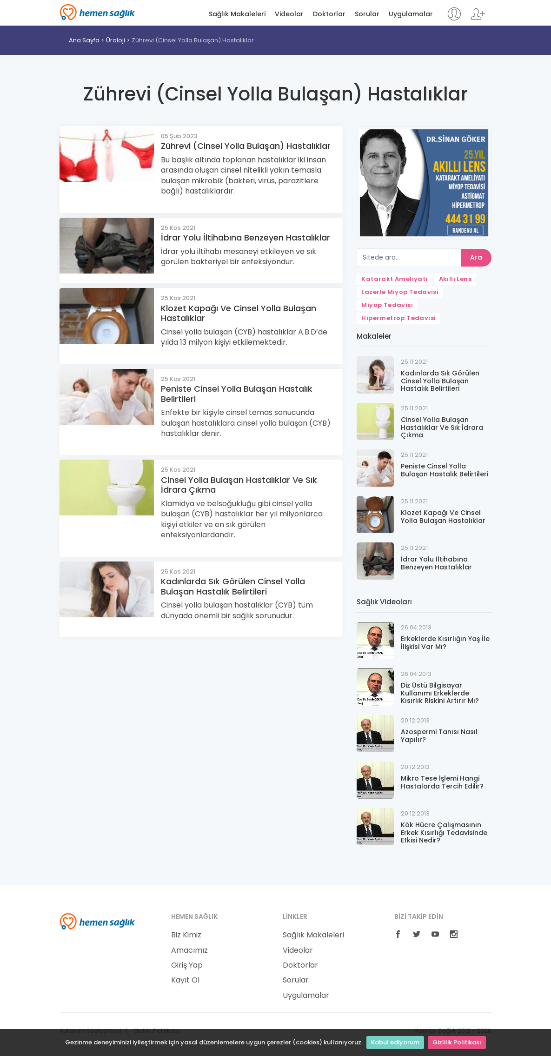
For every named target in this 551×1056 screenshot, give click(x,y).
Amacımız (189, 950)
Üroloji (115, 40)
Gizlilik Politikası (456, 1042)
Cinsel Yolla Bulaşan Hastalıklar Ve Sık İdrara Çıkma (239, 485)
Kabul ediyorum (395, 1042)
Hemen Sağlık (97, 12)
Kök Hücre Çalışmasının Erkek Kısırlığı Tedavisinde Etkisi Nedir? (444, 832)
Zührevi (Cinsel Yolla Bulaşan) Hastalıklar (193, 40)
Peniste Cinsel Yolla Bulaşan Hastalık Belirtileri (236, 394)
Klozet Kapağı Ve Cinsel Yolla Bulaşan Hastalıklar (238, 313)
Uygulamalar (411, 14)
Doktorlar (329, 14)
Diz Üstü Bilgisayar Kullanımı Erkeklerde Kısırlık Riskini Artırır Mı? (440, 693)
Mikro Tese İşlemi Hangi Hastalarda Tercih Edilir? (442, 782)
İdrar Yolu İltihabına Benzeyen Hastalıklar (245, 237)
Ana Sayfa (84, 40)
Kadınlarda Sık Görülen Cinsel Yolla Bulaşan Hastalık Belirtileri (233, 586)
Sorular (367, 14)
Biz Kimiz (186, 935)
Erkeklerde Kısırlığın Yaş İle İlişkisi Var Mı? (445, 642)
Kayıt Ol (185, 980)
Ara (476, 257)
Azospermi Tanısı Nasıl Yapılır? (439, 735)
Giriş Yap (187, 965)
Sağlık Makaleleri (237, 14)
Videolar (289, 14)
